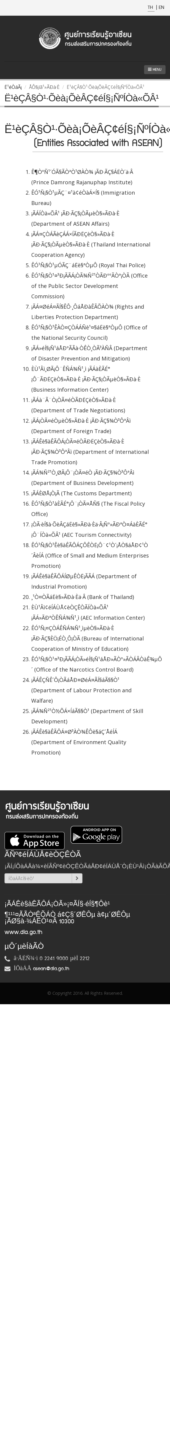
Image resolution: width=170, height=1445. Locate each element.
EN (161, 7)
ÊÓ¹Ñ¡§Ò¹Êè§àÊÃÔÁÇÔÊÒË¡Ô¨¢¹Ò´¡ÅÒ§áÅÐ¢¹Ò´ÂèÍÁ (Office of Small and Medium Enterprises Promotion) (90, 555)
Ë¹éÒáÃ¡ (13, 87)
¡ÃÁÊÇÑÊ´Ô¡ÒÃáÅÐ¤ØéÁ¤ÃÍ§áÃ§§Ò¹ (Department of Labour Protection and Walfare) (81, 690)
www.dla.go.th (23, 932)
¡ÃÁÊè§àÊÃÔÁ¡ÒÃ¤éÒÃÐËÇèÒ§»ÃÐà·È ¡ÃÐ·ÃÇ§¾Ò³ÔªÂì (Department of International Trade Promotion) (90, 452)
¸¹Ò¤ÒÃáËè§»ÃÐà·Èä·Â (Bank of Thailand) (82, 596)
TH (151, 7)
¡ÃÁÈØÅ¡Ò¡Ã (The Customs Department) (81, 493)
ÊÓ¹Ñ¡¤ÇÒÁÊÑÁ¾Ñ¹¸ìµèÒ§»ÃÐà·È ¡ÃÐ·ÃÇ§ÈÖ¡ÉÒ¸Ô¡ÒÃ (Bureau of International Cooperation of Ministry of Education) (87, 638)
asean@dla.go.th (51, 968)
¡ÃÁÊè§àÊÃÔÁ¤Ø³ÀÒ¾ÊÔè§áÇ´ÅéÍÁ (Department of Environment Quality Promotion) (78, 742)
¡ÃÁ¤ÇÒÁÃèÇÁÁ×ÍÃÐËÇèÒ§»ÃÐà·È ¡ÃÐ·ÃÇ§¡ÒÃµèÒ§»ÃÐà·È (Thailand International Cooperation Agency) (90, 244)
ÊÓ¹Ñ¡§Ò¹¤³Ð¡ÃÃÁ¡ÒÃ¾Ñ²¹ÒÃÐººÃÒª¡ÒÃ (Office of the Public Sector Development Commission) (89, 286)
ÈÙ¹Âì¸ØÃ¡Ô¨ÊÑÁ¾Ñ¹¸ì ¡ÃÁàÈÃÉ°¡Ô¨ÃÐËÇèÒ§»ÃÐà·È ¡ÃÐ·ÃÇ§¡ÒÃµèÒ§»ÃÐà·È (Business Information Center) (86, 379)
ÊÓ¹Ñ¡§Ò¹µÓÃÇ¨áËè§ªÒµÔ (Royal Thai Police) (88, 265)
